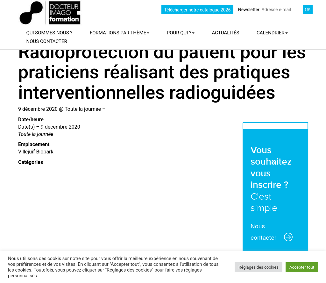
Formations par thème (119, 33)
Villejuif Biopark (35, 152)
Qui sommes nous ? (49, 33)
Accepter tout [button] (301, 267)
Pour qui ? (181, 33)
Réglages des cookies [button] (258, 267)
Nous (46, 41)
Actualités (225, 33)
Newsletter (270, 9)
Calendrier (272, 33)
